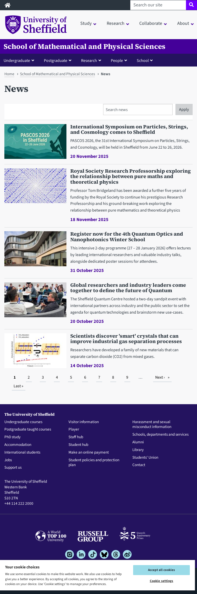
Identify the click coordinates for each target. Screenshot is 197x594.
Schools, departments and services (160, 434)
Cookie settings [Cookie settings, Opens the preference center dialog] (161, 581)
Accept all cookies (161, 570)
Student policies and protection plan (93, 463)
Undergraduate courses (23, 422)
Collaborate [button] (150, 23)
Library (138, 450)
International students (22, 452)
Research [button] (115, 23)
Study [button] (86, 23)
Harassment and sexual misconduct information (151, 425)
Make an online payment (88, 452)
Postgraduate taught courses (27, 429)
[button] (20, 60)
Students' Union (145, 457)
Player (73, 429)
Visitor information (83, 422)
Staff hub (75, 437)
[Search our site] (158, 5)
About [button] (183, 23)
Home (9, 74)
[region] (97, 576)
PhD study (12, 437)
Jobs (8, 460)
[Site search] (191, 5)
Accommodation (17, 444)
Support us (13, 467)
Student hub (78, 444)
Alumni (138, 442)
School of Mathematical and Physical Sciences (84, 46)
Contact (138, 465)
